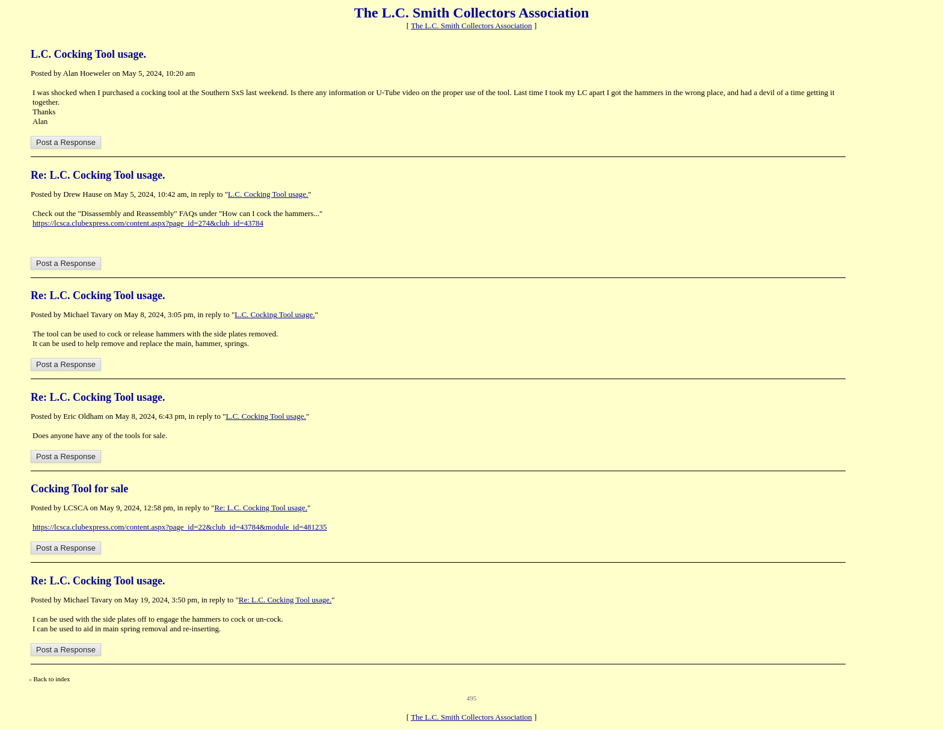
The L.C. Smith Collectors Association (471, 25)
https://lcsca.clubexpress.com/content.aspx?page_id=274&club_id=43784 (147, 222)
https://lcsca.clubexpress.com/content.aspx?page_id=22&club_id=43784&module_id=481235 (179, 526)
